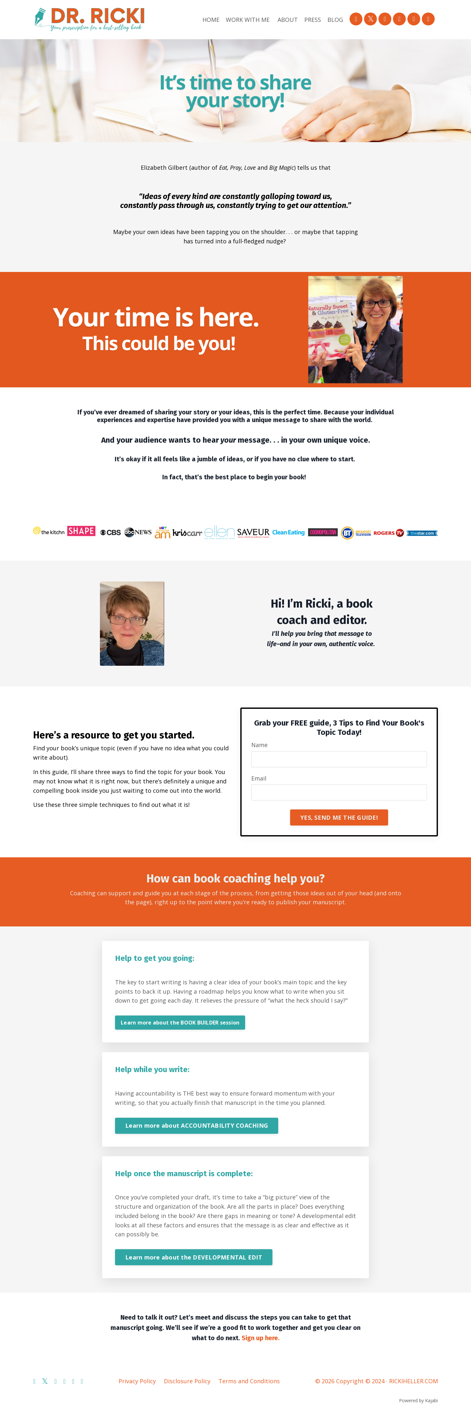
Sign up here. (261, 1338)
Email (258, 778)
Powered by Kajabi (418, 1400)
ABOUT (288, 19)
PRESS (312, 19)
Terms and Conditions (249, 1381)
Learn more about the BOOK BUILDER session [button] (180, 1022)
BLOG (335, 19)
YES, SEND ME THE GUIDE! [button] (339, 817)
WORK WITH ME (248, 19)
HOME (210, 19)
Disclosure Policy (187, 1381)
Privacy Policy (137, 1381)
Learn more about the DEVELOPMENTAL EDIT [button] (193, 1257)
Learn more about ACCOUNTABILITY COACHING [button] (196, 1125)
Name (259, 745)
